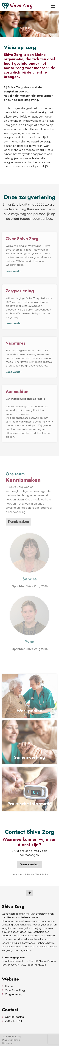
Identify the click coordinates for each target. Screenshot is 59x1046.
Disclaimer (7, 1043)
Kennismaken (18, 521)
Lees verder (14, 271)
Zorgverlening (12, 994)
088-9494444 (12, 1020)
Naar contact (29, 864)
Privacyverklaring (11, 1039)
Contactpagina (13, 1017)
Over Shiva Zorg (13, 990)
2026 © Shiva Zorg (11, 1036)
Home (7, 986)
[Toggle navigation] (53, 6)
